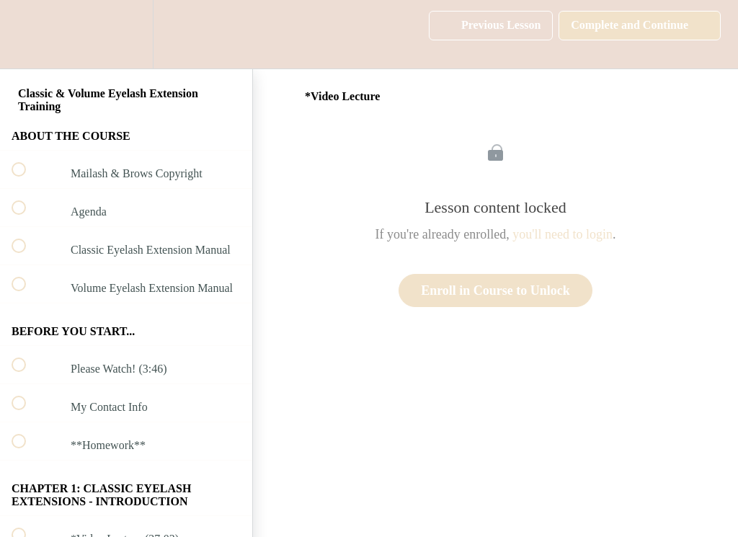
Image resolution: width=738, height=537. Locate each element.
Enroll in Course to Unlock (495, 290)
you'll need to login (562, 234)
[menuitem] (126, 34)
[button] (26, 34)
